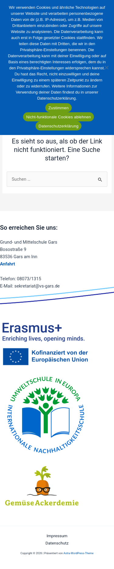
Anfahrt (7, 264)
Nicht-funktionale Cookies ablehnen (58, 117)
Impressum (57, 535)
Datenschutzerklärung (58, 126)
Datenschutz (56, 543)
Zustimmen (58, 108)
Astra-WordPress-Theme (79, 553)
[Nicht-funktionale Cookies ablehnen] (106, 67)
